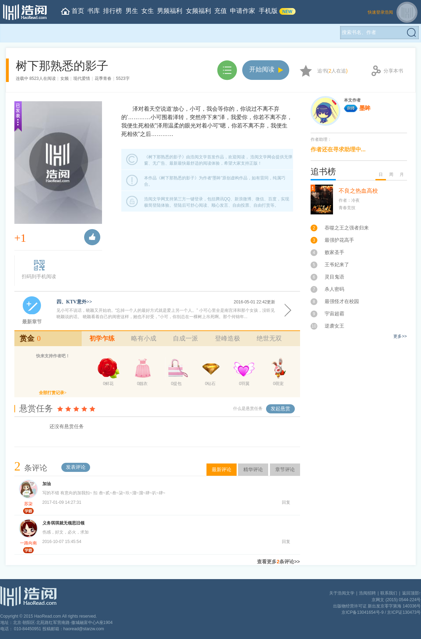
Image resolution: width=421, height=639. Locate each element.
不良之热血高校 (358, 191)
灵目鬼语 (334, 277)
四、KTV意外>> (74, 301)
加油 (46, 483)
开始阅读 (261, 69)
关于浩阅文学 (341, 593)
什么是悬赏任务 (248, 408)
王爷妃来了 (337, 264)
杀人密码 (334, 289)
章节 (227, 70)
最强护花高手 (339, 240)
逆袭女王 (334, 326)
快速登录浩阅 (380, 12)
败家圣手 (334, 252)
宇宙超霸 (334, 313)
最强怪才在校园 (342, 301)
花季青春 (103, 78)
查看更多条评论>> (278, 561)
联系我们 (388, 593)
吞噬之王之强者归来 (347, 228)
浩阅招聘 (367, 593)
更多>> (400, 336)
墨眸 (357, 108)
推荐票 (92, 237)
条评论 (30, 467)
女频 (64, 78)
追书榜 (323, 171)
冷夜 (355, 200)
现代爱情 (81, 78)
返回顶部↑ (411, 593)
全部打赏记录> (53, 392)
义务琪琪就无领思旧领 (63, 523)
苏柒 (28, 503)
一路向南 (28, 543)
